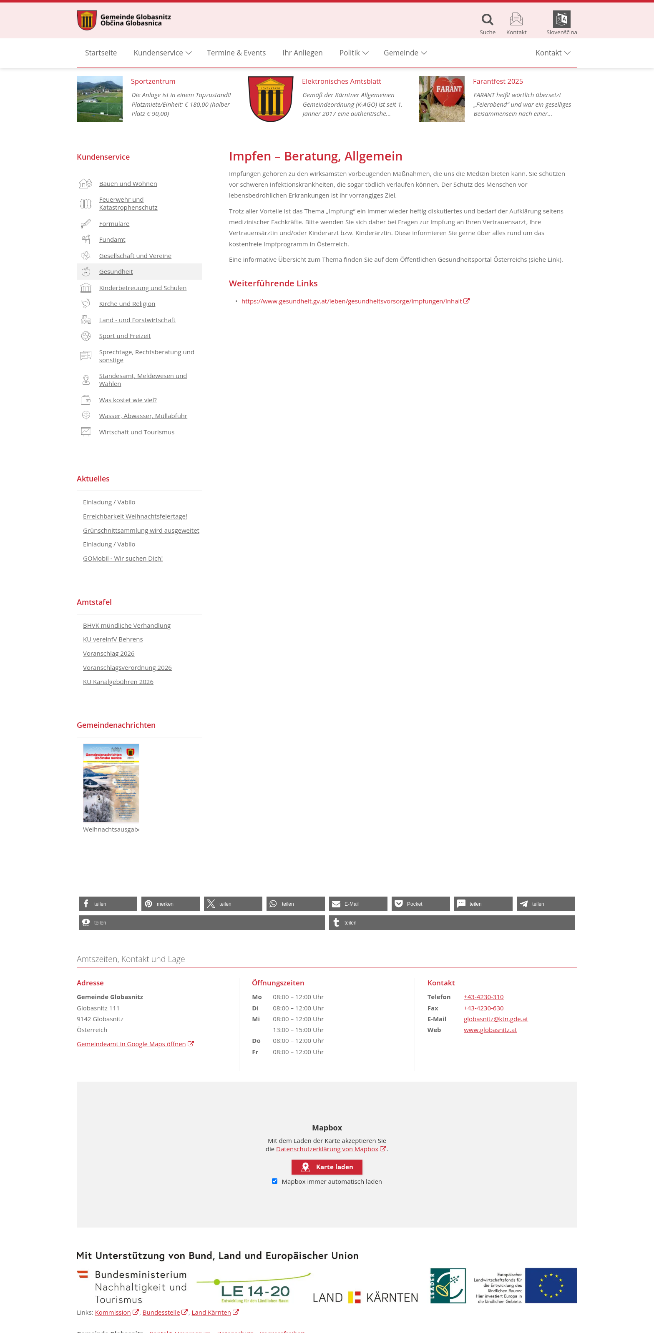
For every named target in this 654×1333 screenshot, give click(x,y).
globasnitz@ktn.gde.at (496, 1019)
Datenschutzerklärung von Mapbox (331, 1149)
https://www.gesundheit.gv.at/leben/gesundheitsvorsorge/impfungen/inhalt (355, 301)
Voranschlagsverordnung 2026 (127, 667)
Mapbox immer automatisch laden (327, 1182)
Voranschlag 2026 (109, 653)
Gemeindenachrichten (116, 725)
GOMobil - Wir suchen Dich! (123, 558)
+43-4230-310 (483, 996)
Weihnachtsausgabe (111, 788)
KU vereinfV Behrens (113, 639)
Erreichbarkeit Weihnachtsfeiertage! (135, 516)
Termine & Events (236, 54)
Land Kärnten (216, 1312)
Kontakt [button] (548, 54)
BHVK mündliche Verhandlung (127, 625)
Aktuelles (93, 479)
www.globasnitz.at (490, 1029)
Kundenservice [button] (158, 54)
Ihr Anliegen (302, 54)
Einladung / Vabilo (109, 502)
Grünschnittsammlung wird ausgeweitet (141, 530)
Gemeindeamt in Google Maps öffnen (135, 1044)
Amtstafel (94, 602)
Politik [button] (350, 54)
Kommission (117, 1312)
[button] (108, 904)
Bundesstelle (166, 1312)
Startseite (101, 54)
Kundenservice (103, 157)
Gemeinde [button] (401, 54)
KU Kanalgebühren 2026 (118, 681)
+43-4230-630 (483, 1008)
